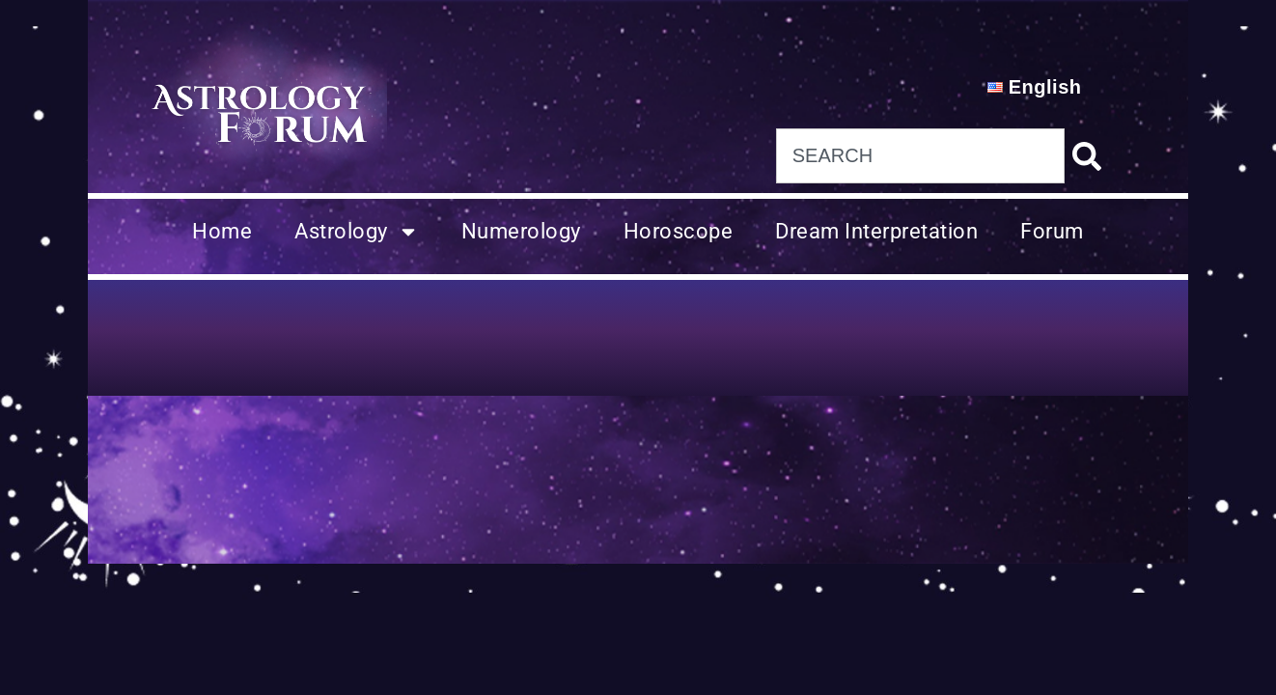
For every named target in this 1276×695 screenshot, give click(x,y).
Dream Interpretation (876, 231)
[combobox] (920, 155)
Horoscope (679, 231)
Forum (1052, 231)
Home (222, 231)
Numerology (521, 231)
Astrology (356, 231)
